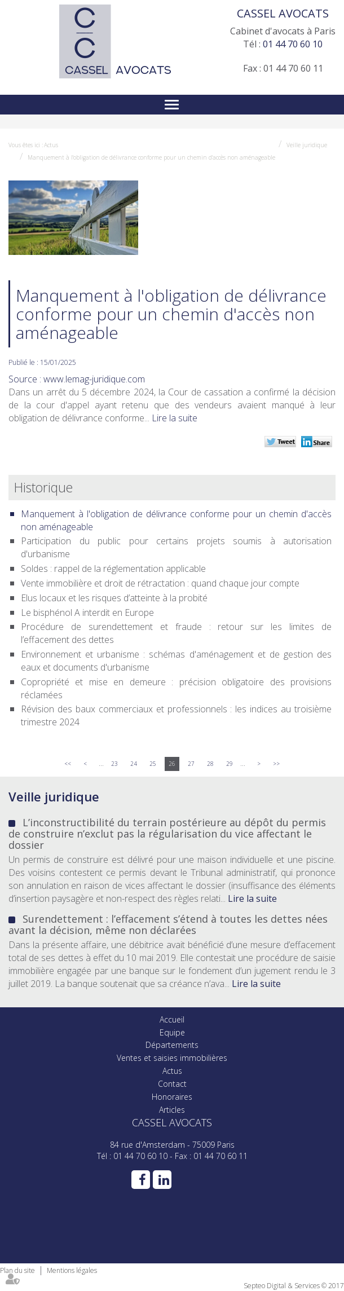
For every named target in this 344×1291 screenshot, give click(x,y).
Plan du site (17, 1270)
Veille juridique (306, 145)
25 (152, 764)
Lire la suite (174, 418)
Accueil (172, 1019)
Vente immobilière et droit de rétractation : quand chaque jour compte (160, 583)
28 (210, 764)
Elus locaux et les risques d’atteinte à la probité (114, 598)
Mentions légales (72, 1270)
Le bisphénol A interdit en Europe (87, 612)
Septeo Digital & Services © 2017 (294, 1285)
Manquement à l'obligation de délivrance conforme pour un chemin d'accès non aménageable (151, 157)
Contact (172, 1083)
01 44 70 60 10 (293, 44)
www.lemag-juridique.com (94, 379)
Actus (51, 145)
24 (133, 764)
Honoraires (172, 1096)
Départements (172, 1044)
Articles (172, 1109)
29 (229, 764)
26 (172, 764)
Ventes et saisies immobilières (172, 1057)
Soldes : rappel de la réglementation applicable (113, 568)
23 (114, 764)
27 (191, 764)
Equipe (172, 1032)
